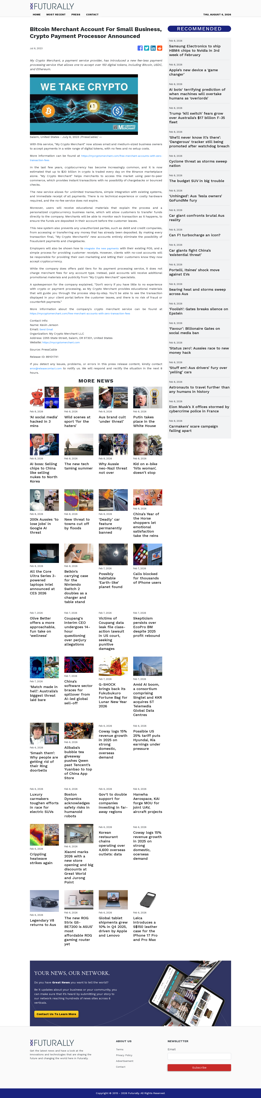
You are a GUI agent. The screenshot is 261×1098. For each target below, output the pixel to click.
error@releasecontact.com (48, 368)
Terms (120, 1049)
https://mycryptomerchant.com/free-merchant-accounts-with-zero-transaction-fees (89, 313)
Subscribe (199, 1067)
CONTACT (92, 14)
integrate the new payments (103, 248)
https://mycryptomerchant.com (64, 342)
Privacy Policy (125, 1055)
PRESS (75, 14)
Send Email (47, 329)
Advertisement (126, 1061)
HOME (37, 14)
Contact (121, 1066)
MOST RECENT (56, 14)
